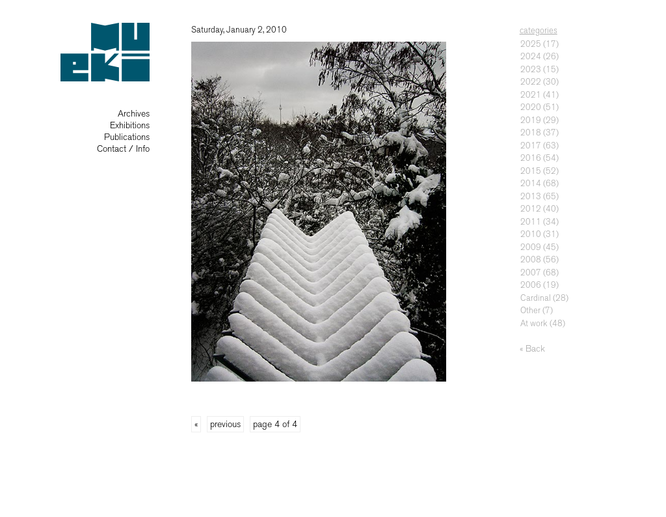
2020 (530, 107)
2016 (530, 158)
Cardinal (535, 298)
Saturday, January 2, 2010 (239, 30)
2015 (530, 171)
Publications (127, 137)
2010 (530, 234)
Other (530, 310)
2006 (530, 285)
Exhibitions (130, 125)
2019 (530, 120)
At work (534, 323)
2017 (530, 145)
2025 (530, 44)
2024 (530, 56)
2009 (530, 247)
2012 (530, 209)
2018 (530, 132)
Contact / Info (123, 148)
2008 (530, 259)
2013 (530, 196)
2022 (530, 82)
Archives (134, 113)
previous (225, 424)
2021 (530, 95)
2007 (530, 272)
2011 (530, 222)
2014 (530, 183)
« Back (532, 348)
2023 (530, 69)
